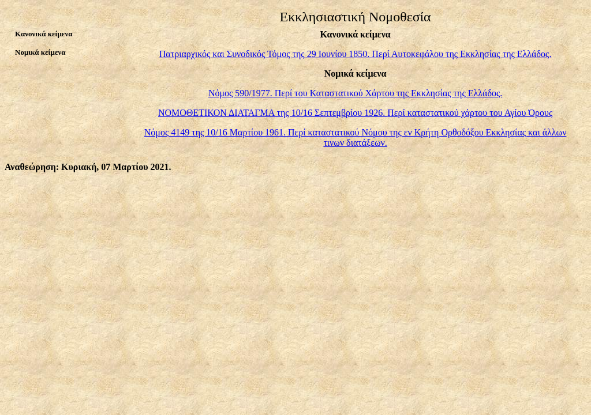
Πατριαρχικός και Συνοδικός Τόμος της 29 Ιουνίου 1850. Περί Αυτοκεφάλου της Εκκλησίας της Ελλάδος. (355, 54)
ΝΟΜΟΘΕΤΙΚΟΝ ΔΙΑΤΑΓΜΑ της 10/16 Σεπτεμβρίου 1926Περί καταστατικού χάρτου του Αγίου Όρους (355, 113)
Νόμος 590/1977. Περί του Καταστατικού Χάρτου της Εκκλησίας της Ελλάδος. (355, 93)
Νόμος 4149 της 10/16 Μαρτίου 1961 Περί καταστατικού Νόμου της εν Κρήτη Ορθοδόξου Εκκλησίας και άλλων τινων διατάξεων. (355, 137)
